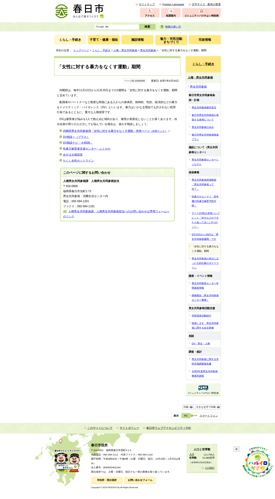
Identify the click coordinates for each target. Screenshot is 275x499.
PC (186, 415)
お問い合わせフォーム (140, 480)
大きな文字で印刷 (206, 407)
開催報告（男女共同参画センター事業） (205, 297)
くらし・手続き (101, 50)
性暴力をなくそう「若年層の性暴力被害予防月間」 (205, 201)
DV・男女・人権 (201, 343)
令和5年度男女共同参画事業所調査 (205, 373)
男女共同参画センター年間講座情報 (205, 285)
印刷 (186, 407)
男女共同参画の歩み (203, 127)
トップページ (81, 50)
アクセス (150, 15)
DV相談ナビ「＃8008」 (78, 142)
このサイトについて (100, 427)
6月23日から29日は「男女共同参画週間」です (205, 236)
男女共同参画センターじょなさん (205, 162)
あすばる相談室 (73, 154)
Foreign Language (173, 4)
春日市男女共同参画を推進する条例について (205, 117)
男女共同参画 (148, 50)
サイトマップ (147, 4)
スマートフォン (209, 415)
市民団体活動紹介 (201, 315)
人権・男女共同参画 (125, 50)
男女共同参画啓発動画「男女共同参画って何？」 (204, 184)
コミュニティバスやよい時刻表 (201, 15)
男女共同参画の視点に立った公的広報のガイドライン (205, 263)
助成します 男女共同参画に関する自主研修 (205, 325)
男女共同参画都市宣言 (204, 107)
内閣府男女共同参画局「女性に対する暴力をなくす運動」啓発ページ (116, 130)
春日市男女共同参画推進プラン (205, 137)
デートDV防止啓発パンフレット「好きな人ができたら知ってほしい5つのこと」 (206, 220)
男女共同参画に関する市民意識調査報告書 (205, 361)
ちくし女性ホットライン (78, 160)
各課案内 (171, 15)
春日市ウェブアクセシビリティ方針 (168, 427)
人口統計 (210, 468)
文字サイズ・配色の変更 (206, 4)
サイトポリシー (129, 427)
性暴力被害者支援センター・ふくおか (87, 148)
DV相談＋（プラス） (76, 136)
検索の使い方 (173, 26)
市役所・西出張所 (107, 480)
